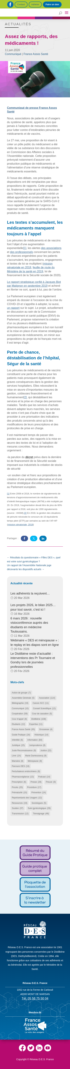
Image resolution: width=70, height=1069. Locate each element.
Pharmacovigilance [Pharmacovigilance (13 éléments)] (23, 777)
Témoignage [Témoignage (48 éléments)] (41, 813)
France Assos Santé (36, 54)
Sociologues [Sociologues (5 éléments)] (39, 803)
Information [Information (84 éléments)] (34, 740)
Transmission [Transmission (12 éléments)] (20, 813)
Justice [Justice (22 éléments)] (45, 750)
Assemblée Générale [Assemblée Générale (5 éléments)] (23, 698)
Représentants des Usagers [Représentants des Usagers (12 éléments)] (27, 798)
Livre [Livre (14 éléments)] (16, 756)
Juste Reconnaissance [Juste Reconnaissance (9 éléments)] (24, 750)
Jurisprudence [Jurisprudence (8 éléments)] (37, 745)
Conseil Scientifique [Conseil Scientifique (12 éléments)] (44, 708)
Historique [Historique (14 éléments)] (41, 735)
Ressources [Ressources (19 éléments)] (19, 803)
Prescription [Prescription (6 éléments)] (19, 782)
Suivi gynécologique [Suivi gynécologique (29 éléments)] (39, 808)
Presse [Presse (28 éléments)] (35, 782)
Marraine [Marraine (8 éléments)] (17, 761)
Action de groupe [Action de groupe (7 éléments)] (21, 693)
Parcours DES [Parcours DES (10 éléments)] (20, 766)
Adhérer (35, 4)
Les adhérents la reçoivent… (30, 593)
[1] (24, 248)
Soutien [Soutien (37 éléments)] (17, 808)
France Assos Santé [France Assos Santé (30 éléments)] (23, 729)
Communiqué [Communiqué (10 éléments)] (20, 708)
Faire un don (52, 4)
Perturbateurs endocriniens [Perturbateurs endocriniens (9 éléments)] (26, 771)
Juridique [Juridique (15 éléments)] (18, 745)
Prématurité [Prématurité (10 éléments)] (19, 792)
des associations (51, 248)
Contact (21, 4)
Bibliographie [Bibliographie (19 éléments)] (20, 703)
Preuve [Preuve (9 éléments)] (51, 782)
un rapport (13, 307)
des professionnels (21, 252)
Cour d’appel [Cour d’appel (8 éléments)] (19, 719)
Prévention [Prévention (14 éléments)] (38, 792)
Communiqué (13, 54)
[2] (25, 397)
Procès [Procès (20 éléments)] (17, 787)
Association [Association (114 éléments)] (47, 698)
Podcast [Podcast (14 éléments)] (44, 777)
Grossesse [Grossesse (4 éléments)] (45, 729)
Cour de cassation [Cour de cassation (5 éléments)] (42, 714)
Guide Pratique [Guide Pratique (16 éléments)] (21, 735)
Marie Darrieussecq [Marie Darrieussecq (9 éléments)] (36, 756)
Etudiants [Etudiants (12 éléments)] (18, 724)
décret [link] (29, 457)
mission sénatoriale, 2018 (20, 524)
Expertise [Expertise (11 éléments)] (35, 724)
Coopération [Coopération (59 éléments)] (20, 714)
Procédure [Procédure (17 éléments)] (34, 787)
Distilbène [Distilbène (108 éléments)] (38, 719)
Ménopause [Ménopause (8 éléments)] (35, 761)
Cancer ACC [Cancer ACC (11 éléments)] (41, 703)
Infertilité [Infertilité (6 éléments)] (17, 740)
